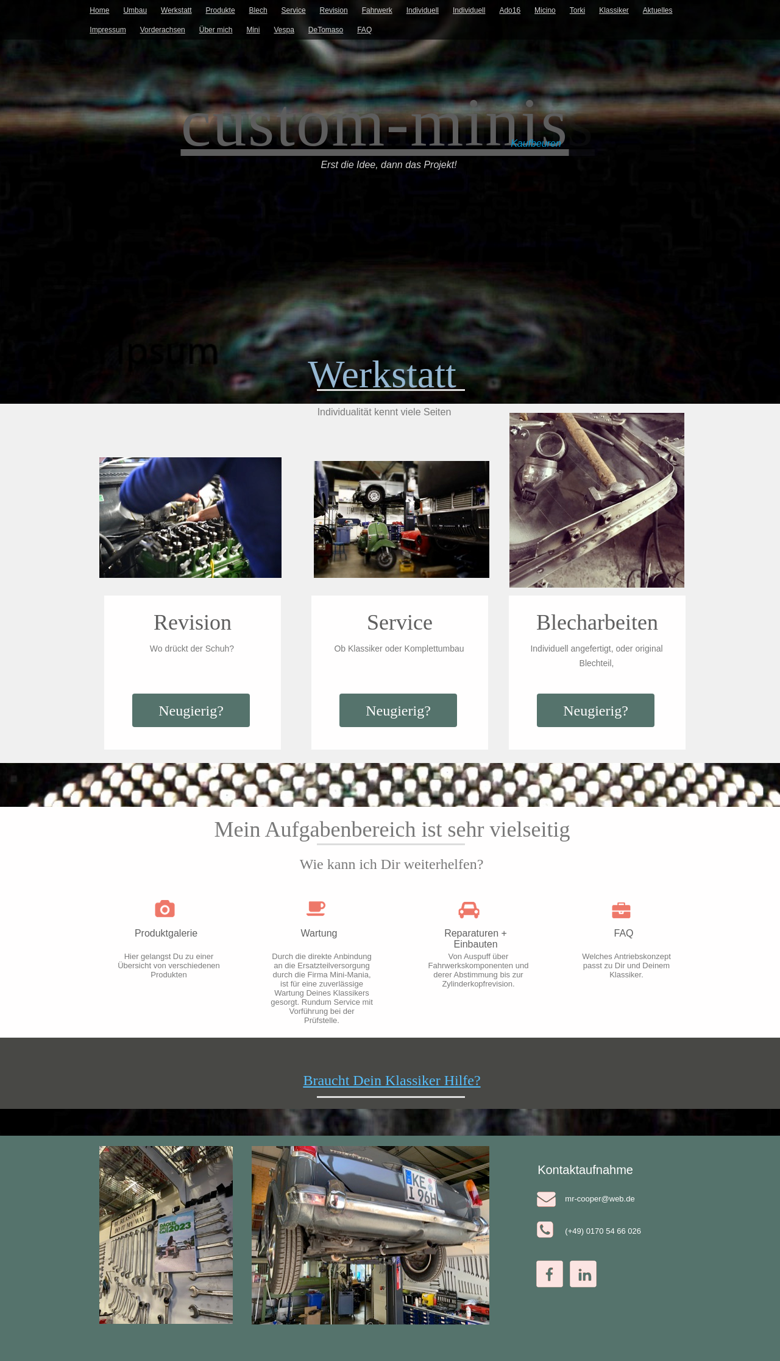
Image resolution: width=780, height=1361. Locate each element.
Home (99, 10)
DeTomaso (325, 30)
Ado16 (509, 10)
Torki (577, 10)
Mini (253, 30)
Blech (258, 10)
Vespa (284, 30)
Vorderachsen (162, 30)
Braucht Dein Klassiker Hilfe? (391, 1080)
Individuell (422, 10)
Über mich (216, 30)
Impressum (108, 30)
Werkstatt (176, 10)
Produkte (220, 10)
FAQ (364, 30)
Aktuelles (658, 10)
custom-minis (375, 122)
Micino (545, 10)
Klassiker (614, 10)
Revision (334, 10)
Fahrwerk (377, 10)
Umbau (135, 10)
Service (294, 10)
